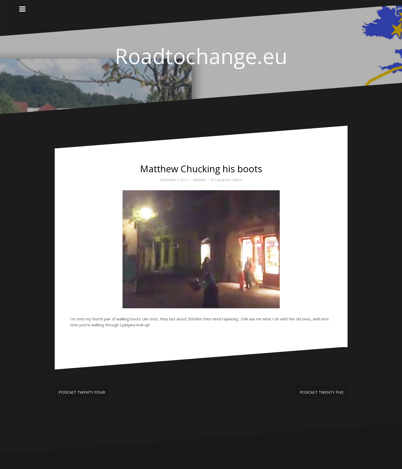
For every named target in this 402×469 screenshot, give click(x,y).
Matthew (199, 180)
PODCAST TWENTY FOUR (82, 392)
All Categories (221, 180)
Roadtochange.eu (201, 55)
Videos (237, 180)
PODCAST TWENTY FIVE (322, 392)
